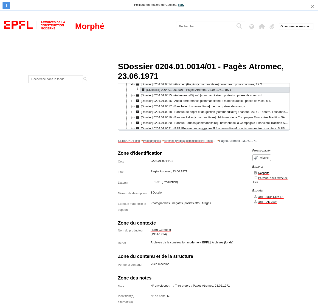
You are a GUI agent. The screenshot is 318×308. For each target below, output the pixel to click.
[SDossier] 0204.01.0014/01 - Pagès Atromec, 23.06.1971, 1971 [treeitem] (186, 90)
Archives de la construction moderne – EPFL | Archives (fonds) (192, 242)
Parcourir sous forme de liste (270, 180)
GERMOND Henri (129, 141)
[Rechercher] (205, 26)
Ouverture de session (295, 26)
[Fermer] (312, 6)
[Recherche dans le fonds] (56, 79)
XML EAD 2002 (265, 202)
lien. (181, 4)
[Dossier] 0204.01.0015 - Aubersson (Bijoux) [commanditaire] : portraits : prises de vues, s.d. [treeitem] (199, 95)
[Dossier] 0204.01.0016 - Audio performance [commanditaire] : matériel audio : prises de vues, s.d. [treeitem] (203, 101)
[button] (262, 26)
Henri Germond (161, 229)
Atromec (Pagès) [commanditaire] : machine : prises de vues (201, 141)
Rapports (261, 173)
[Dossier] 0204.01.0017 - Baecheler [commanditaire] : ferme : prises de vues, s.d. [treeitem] (191, 106)
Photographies (152, 141)
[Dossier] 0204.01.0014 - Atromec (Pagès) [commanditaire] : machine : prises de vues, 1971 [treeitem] (199, 84)
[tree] (204, 106)
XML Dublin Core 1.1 (268, 197)
